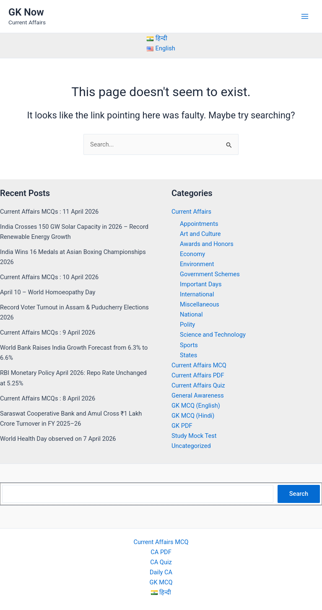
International (197, 294)
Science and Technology (213, 334)
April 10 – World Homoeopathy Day (47, 292)
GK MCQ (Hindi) (192, 415)
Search (298, 493)
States (188, 355)
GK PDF (181, 425)
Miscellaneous (199, 304)
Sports (189, 345)
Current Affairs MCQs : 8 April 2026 (47, 398)
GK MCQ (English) (195, 405)
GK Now (26, 12)
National (191, 314)
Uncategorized (191, 446)
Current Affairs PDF (197, 375)
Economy (192, 254)
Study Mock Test (194, 436)
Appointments (199, 224)
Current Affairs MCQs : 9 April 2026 (47, 332)
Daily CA (161, 572)
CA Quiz (160, 562)
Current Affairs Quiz (198, 385)
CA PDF (161, 552)
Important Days (201, 284)
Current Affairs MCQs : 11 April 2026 (49, 211)
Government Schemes (210, 274)
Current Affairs (191, 211)
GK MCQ (161, 582)
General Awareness (197, 395)
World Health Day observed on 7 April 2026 (58, 438)
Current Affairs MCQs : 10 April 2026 (49, 277)
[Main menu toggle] (305, 16)
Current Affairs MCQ (198, 365)
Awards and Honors (207, 244)
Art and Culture (200, 234)
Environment (197, 264)
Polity (187, 324)
